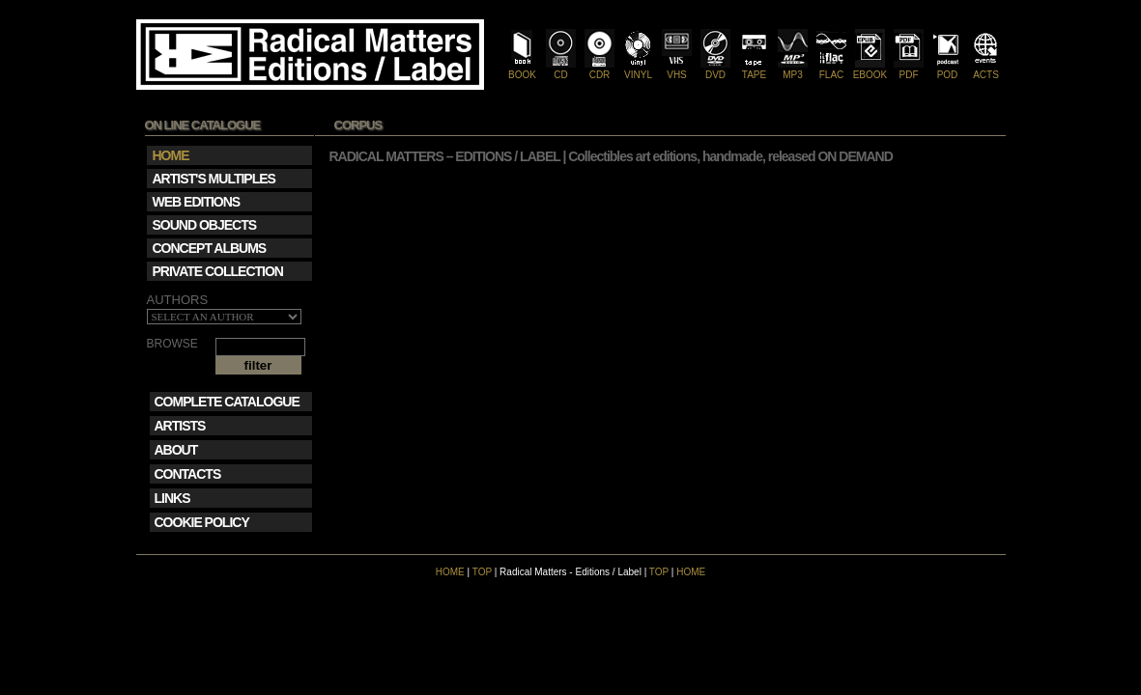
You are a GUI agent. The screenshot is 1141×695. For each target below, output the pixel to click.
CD (561, 69)
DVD (715, 69)
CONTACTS (188, 474)
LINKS (172, 498)
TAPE (754, 69)
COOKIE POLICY (202, 522)
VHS (677, 69)
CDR (599, 69)
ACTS (986, 69)
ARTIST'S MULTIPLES (214, 178)
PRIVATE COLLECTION (218, 271)
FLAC (831, 69)
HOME (450, 572)
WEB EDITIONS (197, 201)
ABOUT (176, 450)
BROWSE (172, 344)
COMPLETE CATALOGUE (227, 401)
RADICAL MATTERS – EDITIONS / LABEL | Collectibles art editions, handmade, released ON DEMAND (611, 156)
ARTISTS (180, 425)
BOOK (522, 69)
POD (947, 69)
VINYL (638, 69)
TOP (482, 572)
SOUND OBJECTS (205, 225)
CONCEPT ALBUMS (210, 248)
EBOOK (870, 69)
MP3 (793, 69)
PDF (909, 69)
